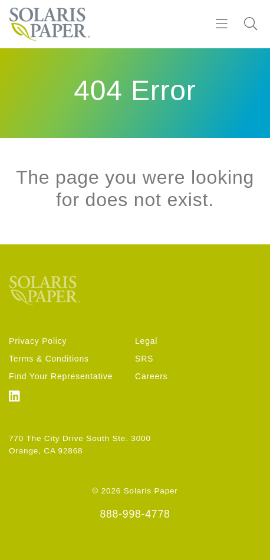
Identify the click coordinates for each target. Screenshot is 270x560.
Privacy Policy (38, 341)
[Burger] (221, 24)
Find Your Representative (61, 376)
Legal (146, 341)
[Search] (251, 24)
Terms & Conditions (49, 358)
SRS (144, 358)
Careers (151, 376)
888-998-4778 (135, 514)
